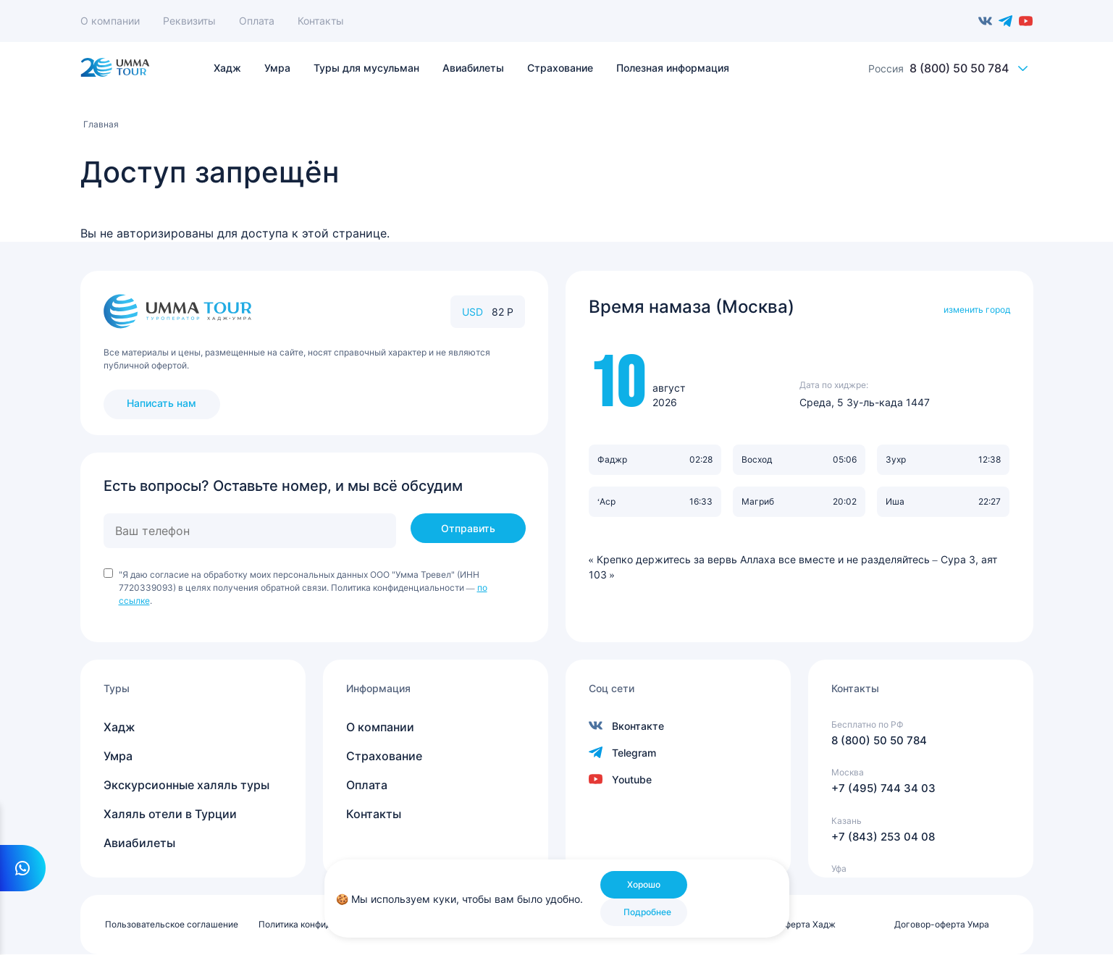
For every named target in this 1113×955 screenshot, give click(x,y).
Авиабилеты (139, 843)
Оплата (256, 20)
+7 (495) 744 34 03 (883, 788)
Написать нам (161, 403)
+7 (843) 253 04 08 (883, 836)
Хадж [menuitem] (227, 68)
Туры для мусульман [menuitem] (366, 68)
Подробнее (647, 911)
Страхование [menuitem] (560, 68)
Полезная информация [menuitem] (672, 68)
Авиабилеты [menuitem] (473, 68)
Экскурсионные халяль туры (186, 785)
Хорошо (643, 884)
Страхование (384, 756)
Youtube (1026, 21)
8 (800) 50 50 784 (959, 68)
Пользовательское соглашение (171, 924)
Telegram (1006, 21)
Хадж (119, 727)
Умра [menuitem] (277, 68)
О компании (110, 20)
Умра (118, 756)
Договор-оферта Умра (941, 924)
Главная (101, 124)
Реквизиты (189, 20)
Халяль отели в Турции (170, 814)
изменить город (977, 309)
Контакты (321, 20)
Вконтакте (985, 21)
